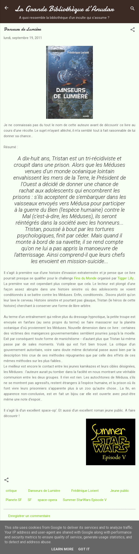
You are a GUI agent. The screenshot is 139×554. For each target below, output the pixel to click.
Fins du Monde (85, 278)
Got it (84, 549)
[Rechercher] (132, 9)
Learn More (62, 549)
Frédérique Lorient (85, 491)
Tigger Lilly (125, 278)
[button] (132, 30)
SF (30, 500)
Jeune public (119, 491)
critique (11, 491)
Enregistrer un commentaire (29, 516)
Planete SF (14, 500)
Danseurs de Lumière (44, 491)
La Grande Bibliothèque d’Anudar (64, 9)
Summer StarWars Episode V (85, 500)
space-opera (47, 500)
